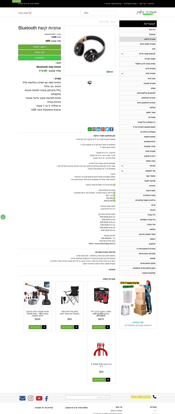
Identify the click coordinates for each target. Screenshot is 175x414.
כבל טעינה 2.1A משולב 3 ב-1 (29, 306)
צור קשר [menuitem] (142, 3)
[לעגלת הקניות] (25, 13)
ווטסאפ (39, 58)
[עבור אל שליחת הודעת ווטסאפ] (3, 217)
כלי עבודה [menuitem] (151, 219)
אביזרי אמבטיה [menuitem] (149, 149)
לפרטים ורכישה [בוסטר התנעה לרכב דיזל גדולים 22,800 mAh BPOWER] (102, 320)
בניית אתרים (77, 410)
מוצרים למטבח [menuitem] (149, 85)
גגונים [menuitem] (153, 90)
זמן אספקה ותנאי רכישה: (104, 136)
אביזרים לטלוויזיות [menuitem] (148, 100)
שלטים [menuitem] (152, 264)
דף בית (113, 22)
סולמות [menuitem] (152, 234)
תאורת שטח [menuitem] (150, 195)
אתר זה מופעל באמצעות (87, 410)
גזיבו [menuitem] (153, 49)
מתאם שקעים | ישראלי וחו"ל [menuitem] (144, 129)
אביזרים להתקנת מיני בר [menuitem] (145, 254)
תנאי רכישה (118, 371)
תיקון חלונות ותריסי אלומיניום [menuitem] (144, 274)
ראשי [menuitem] (155, 361)
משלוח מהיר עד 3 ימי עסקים (28, 3)
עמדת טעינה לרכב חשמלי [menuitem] (145, 65)
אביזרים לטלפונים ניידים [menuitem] (146, 105)
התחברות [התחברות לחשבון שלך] (16, 1)
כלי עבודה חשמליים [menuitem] (147, 224)
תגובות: (112, 269)
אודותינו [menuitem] (151, 3)
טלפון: (120, 368)
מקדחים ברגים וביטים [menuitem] (147, 259)
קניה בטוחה (138, 328)
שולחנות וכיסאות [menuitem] (148, 279)
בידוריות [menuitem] (152, 190)
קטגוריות (149, 23)
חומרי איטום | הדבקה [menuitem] (147, 239)
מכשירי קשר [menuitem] (150, 180)
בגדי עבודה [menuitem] (151, 229)
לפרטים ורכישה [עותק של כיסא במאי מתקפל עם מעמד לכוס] (77, 320)
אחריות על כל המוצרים (44, 358)
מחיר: (56, 37)
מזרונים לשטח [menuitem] (149, 185)
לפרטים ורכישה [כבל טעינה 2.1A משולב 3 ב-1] (26, 320)
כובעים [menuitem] (152, 214)
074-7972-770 (112, 368)
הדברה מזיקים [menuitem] (149, 159)
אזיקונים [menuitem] (152, 249)
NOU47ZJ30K (50, 34)
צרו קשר (118, 358)
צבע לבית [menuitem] (151, 80)
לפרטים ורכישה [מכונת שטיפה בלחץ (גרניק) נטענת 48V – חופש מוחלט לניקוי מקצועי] (52, 320)
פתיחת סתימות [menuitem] (149, 139)
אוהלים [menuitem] (152, 169)
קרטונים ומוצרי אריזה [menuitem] (113, 3)
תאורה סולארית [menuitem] (149, 199)
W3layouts (48, 367)
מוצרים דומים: (109, 279)
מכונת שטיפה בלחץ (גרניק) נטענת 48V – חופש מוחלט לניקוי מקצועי (54, 308)
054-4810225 (141, 347)
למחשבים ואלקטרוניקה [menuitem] (146, 95)
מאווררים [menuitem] (151, 120)
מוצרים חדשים (103, 22)
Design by (44, 367)
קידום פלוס (83, 410)
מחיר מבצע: (56, 41)
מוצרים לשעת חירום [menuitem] (147, 45)
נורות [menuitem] (153, 209)
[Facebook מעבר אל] (46, 350)
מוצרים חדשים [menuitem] (149, 40)
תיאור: (58, 63)
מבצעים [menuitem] (152, 35)
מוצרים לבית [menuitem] (150, 75)
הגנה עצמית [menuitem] (150, 164)
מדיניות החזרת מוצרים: (105, 252)
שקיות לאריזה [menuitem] (150, 60)
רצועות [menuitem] (152, 244)
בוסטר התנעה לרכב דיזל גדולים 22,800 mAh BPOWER (104, 307)
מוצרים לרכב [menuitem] (150, 70)
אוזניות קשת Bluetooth (39, 28)
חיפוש (86, 13)
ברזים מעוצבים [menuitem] (149, 144)
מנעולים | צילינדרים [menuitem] (147, 134)
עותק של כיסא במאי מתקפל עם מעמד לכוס (79, 307)
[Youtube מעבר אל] (39, 350)
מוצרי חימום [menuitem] (150, 115)
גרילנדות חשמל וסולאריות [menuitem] (145, 204)
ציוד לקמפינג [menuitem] (150, 174)
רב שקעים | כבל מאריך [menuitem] (146, 124)
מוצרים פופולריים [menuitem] (130, 3)
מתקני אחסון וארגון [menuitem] (147, 269)
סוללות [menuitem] (152, 110)
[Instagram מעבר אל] (30, 350)
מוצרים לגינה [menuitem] (150, 154)
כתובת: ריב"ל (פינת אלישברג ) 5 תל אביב (107, 364)
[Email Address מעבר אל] (22, 350)
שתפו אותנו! (118, 377)
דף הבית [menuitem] (152, 30)
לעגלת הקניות (23, 13)
